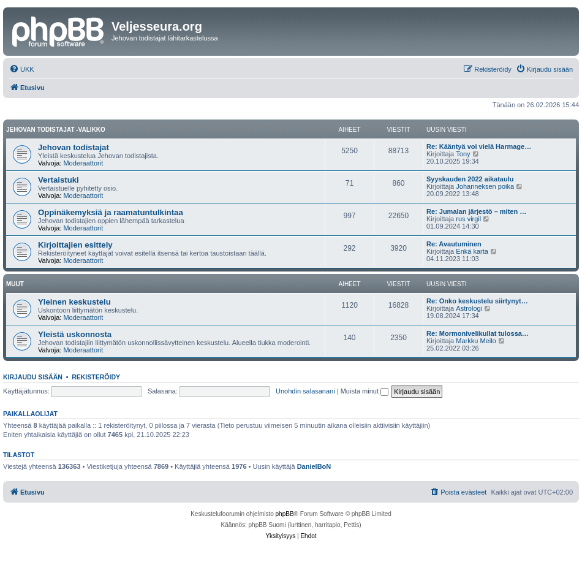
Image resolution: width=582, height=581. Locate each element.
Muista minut (364, 391)
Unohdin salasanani (305, 391)
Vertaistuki (58, 179)
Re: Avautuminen (454, 244)
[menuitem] (21, 69)
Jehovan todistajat (73, 147)
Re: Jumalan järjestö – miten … (476, 211)
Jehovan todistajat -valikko (55, 129)
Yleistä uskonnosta (74, 334)
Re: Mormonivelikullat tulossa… (477, 333)
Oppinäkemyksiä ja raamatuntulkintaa (110, 212)
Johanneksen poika (485, 186)
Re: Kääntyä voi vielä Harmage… (478, 146)
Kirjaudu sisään (32, 377)
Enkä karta (472, 251)
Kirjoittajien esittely (75, 244)
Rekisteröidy (96, 377)
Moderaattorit (83, 163)
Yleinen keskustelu (74, 301)
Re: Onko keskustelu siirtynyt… (477, 301)
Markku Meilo (476, 340)
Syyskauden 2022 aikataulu (469, 179)
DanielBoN (314, 466)
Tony (463, 154)
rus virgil (468, 218)
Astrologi (469, 308)
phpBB (285, 514)
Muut (15, 284)
